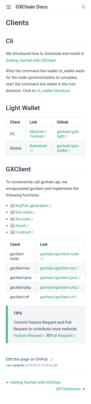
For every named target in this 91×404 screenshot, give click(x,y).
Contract (25, 232)
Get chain (26, 212)
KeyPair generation (34, 205)
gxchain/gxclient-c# (59, 297)
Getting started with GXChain (31, 60)
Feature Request (30, 335)
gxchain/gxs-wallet (68, 148)
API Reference (69, 389)
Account (25, 219)
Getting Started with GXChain (35, 382)
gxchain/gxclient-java (60, 277)
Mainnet (38, 131)
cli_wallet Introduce (53, 90)
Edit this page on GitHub (27, 359)
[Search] (84, 7)
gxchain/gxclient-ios (59, 268)
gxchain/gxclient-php (60, 287)
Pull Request (63, 335)
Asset (22, 225)
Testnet (38, 136)
